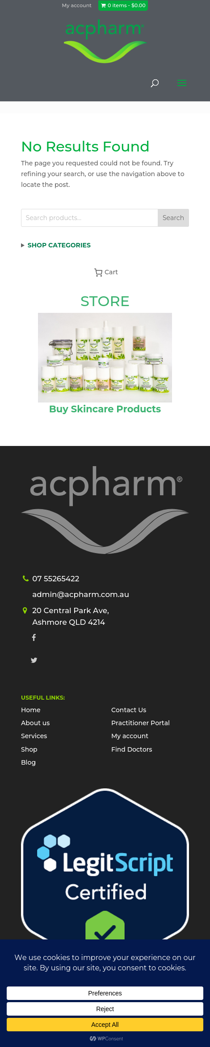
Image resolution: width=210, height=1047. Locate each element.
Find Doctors (131, 749)
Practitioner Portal (140, 723)
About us (35, 723)
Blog (28, 762)
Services (34, 736)
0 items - (127, 5)
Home (31, 710)
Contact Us (128, 710)
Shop (29, 749)
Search (173, 218)
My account (77, 5)
